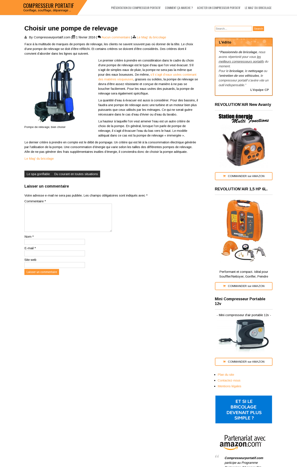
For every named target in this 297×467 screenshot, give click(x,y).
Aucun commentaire (116, 37)
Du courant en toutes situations (76, 174)
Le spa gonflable (38, 174)
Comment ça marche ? (179, 7)
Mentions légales (229, 386)
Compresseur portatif (48, 5)
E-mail (30, 253)
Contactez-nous (229, 380)
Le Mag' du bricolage (151, 37)
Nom (29, 241)
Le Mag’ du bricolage (258, 7)
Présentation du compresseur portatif (136, 7)
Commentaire (35, 201)
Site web (30, 265)
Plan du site (226, 374)
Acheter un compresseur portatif (219, 7)
